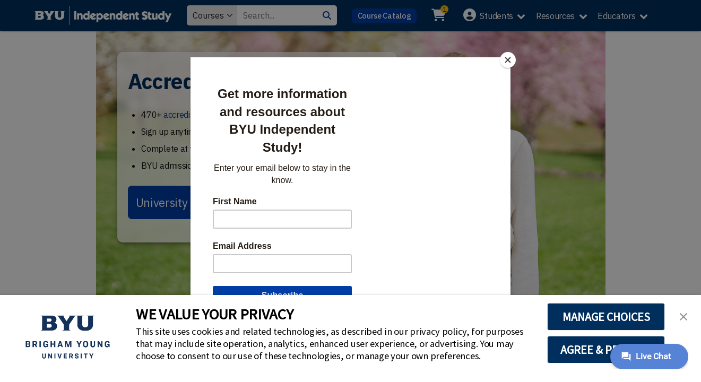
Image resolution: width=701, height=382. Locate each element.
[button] (683, 315)
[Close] (508, 60)
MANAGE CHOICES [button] (606, 316)
